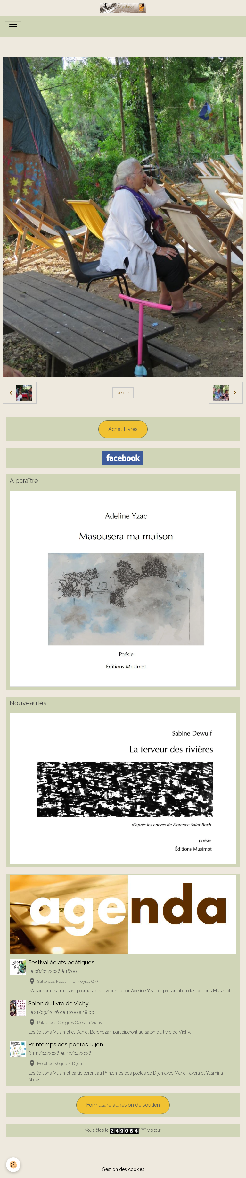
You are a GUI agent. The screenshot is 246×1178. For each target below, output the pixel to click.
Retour (123, 392)
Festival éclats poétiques (61, 962)
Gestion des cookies (123, 1169)
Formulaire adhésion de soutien (123, 1105)
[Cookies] (13, 1164)
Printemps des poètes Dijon (65, 1044)
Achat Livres (123, 429)
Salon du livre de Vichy (58, 1003)
